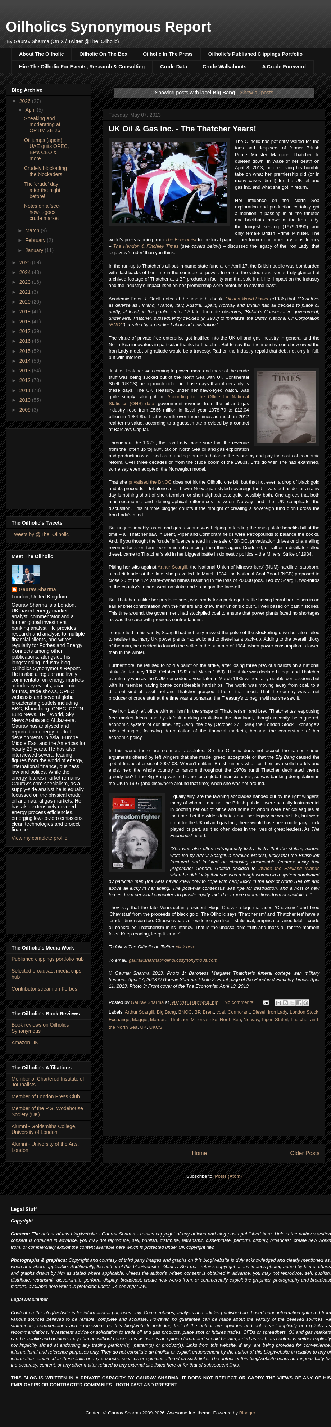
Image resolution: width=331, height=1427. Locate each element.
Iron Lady (277, 1012)
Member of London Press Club (46, 1096)
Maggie (140, 1019)
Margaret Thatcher (169, 1019)
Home (199, 1153)
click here (185, 947)
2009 (25, 410)
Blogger (247, 1412)
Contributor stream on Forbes (44, 989)
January (35, 250)
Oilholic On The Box (103, 54)
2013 (25, 370)
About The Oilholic (41, 54)
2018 (25, 321)
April (31, 110)
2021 (25, 292)
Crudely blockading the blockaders (45, 171)
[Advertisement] (214, 1086)
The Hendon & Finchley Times (146, 246)
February (36, 240)
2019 (25, 311)
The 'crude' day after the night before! (42, 190)
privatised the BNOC (150, 482)
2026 (25, 101)
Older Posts (304, 1153)
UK (143, 1027)
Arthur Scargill (172, 567)
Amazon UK (25, 1042)
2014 (25, 361)
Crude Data (173, 66)
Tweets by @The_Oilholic (40, 534)
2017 (25, 331)
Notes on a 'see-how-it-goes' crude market (42, 212)
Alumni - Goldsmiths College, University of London (44, 1129)
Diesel (258, 1012)
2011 (25, 390)
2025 (25, 262)
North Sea (230, 1019)
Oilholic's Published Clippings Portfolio (255, 54)
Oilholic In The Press (167, 54)
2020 (25, 302)
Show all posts (256, 92)
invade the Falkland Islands (288, 868)
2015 (25, 351)
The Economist (180, 239)
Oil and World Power (246, 298)
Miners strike (204, 1019)
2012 (25, 380)
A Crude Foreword (284, 66)
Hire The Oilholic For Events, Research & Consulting (82, 66)
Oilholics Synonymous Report (108, 27)
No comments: (240, 1002)
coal (221, 1012)
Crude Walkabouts (224, 66)
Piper (267, 1019)
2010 (25, 400)
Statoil (281, 1019)
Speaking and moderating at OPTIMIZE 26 (42, 125)
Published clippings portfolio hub (48, 959)
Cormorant (239, 1012)
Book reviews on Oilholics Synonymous (40, 1028)
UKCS (155, 1027)
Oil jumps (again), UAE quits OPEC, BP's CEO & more (46, 149)
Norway (251, 1019)
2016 (25, 341)
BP (197, 1012)
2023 (25, 282)
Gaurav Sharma (37, 589)
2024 (25, 272)
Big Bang (166, 1012)
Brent (208, 1012)
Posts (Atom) (228, 1176)
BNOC (117, 324)
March (33, 230)
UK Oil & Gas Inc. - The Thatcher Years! (182, 128)
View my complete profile (39, 838)
